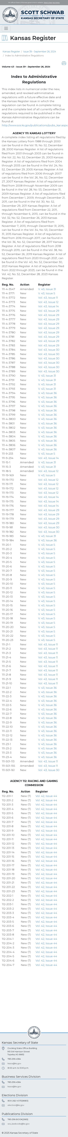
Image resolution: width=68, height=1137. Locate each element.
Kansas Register (11, 51)
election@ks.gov (16, 1105)
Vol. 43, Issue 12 (48, 302)
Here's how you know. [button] (52, 2)
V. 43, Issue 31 (47, 289)
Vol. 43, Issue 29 (48, 310)
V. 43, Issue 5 (46, 293)
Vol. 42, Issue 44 (46, 796)
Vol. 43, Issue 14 (48, 306)
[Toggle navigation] (6, 28)
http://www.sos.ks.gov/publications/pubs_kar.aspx (35, 125)
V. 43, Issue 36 (47, 393)
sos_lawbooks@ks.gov (19, 1124)
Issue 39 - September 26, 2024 (39, 51)
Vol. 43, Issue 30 (48, 349)
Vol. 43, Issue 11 (48, 297)
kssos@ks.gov (14, 1063)
